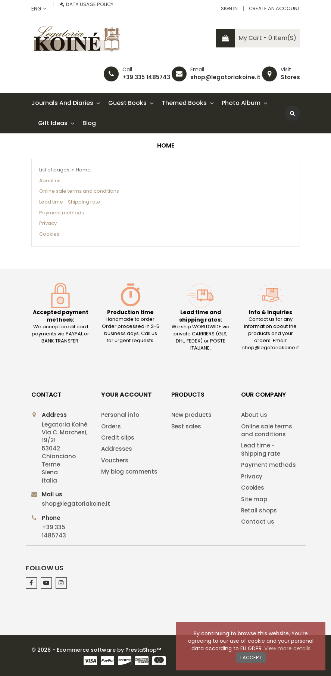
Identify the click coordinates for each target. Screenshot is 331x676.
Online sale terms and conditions (79, 191)
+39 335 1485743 (146, 77)
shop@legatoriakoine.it (225, 77)
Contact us (257, 521)
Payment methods (61, 212)
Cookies (49, 234)
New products (191, 415)
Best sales (186, 426)
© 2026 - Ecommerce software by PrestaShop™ (96, 650)
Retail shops (259, 510)
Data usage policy (89, 4)
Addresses (116, 449)
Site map (254, 499)
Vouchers (114, 460)
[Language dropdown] (38, 8)
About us (49, 180)
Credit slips (117, 437)
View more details (287, 648)
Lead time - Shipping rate (69, 201)
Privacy (48, 223)
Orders (111, 426)
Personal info (120, 415)
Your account (126, 394)
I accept (251, 657)
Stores (290, 77)
